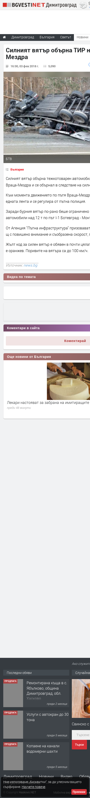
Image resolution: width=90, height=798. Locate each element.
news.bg (30, 265)
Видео (66, 776)
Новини (46, 776)
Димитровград (17, 776)
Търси (79, 744)
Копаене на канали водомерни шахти (43, 748)
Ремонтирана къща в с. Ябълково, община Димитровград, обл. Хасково (47, 690)
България (17, 169)
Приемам (79, 792)
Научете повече (33, 786)
